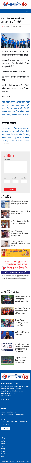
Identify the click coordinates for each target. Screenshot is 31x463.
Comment (7, 159)
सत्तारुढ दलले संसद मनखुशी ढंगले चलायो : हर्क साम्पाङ (20, 212)
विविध (3, 451)
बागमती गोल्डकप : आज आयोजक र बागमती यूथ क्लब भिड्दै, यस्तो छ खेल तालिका (22, 348)
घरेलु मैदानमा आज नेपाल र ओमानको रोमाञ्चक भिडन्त (20, 360)
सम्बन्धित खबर (10, 292)
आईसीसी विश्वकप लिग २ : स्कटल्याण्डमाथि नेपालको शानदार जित (22, 299)
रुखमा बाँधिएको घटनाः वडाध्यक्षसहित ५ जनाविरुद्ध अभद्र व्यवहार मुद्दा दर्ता (20, 233)
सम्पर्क (3, 456)
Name (6, 178)
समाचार (3, 444)
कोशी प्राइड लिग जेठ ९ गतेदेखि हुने (22, 333)
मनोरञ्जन (3, 449)
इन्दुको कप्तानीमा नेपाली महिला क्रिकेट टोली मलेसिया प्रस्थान (22, 311)
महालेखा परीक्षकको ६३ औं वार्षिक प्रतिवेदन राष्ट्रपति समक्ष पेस (20, 222)
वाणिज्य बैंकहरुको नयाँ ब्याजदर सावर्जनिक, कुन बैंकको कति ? (19, 202)
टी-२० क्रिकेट (6, 144)
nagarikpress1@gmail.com (9, 412)
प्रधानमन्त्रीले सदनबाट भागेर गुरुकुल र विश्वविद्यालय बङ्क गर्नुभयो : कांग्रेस (20, 243)
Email (14, 178)
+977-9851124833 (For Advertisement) (12, 414)
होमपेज (3, 441)
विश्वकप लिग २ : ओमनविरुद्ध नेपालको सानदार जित (21, 323)
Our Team (5, 428)
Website (23, 178)
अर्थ (2, 446)
